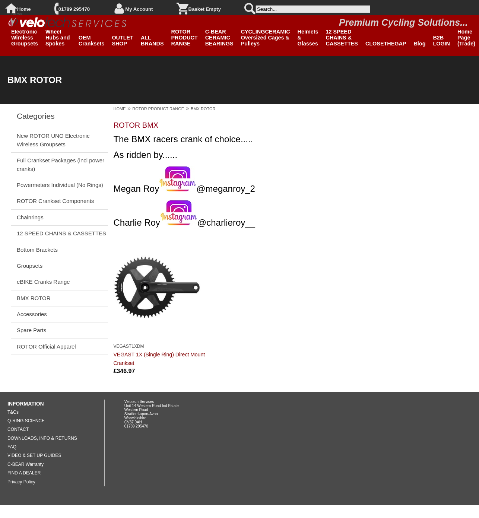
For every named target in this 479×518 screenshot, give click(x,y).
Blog (419, 44)
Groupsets (29, 266)
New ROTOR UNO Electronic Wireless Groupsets (53, 140)
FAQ (11, 446)
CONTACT (18, 429)
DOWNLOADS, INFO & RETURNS (42, 438)
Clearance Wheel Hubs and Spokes (58, 35)
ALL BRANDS (152, 41)
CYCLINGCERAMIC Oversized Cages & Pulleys (265, 38)
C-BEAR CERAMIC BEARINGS (219, 38)
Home (24, 9)
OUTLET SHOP (122, 41)
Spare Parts (31, 330)
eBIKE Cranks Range (43, 282)
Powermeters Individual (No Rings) (60, 185)
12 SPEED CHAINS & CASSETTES (342, 38)
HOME (119, 109)
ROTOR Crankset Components (55, 201)
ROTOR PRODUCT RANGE (184, 38)
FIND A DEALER (24, 473)
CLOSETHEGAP (385, 44)
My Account (139, 9)
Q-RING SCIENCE (26, 420)
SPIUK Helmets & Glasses (308, 35)
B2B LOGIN (441, 41)
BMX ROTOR (34, 298)
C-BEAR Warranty (25, 464)
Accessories (32, 314)
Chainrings (30, 217)
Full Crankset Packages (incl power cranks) (60, 164)
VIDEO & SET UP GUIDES (34, 455)
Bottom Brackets (37, 250)
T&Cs (13, 412)
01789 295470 (74, 9)
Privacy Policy (21, 481)
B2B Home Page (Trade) (466, 35)
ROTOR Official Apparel (46, 346)
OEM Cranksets (92, 41)
